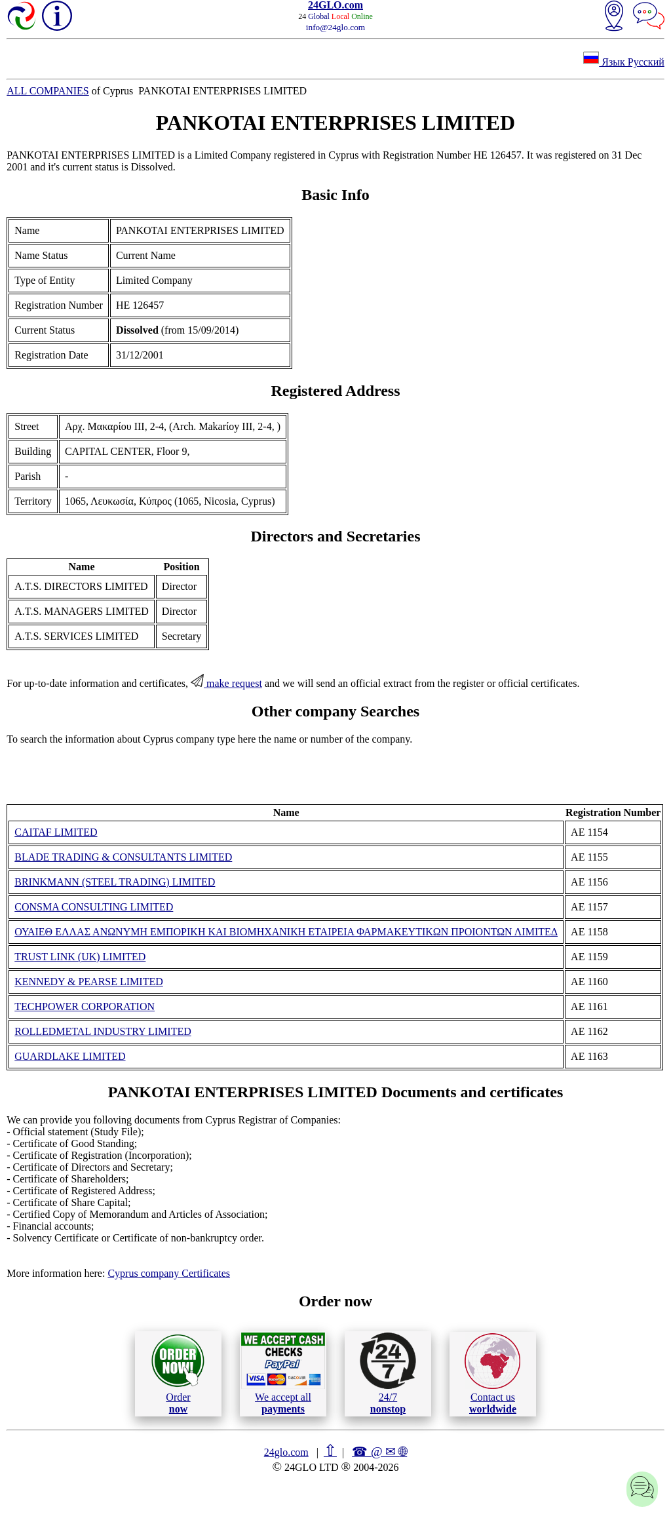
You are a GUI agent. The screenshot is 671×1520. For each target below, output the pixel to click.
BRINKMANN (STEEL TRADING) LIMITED (114, 881)
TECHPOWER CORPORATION (84, 1006)
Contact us (492, 1373)
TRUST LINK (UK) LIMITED (79, 956)
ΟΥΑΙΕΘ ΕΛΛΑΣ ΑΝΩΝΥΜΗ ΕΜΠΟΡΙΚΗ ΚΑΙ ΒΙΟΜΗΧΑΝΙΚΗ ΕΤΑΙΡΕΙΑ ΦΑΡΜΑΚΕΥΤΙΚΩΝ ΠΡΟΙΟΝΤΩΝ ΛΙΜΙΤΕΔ (286, 931)
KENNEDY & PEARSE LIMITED (88, 981)
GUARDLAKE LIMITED (69, 1056)
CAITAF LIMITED (55, 832)
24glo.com (286, 1452)
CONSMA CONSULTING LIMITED (93, 906)
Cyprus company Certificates (168, 1273)
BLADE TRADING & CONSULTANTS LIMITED (123, 857)
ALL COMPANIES (48, 90)
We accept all (283, 1373)
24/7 (388, 1373)
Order (178, 1373)
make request (226, 683)
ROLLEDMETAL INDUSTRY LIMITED (102, 1031)
